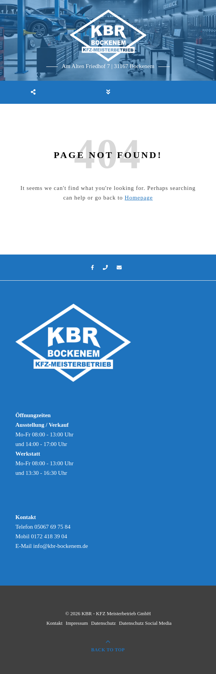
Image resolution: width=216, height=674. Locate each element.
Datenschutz (103, 623)
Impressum (77, 623)
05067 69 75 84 (52, 527)
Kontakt (54, 623)
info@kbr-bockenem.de (60, 546)
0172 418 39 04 (49, 536)
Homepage (139, 198)
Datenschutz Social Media (145, 623)
